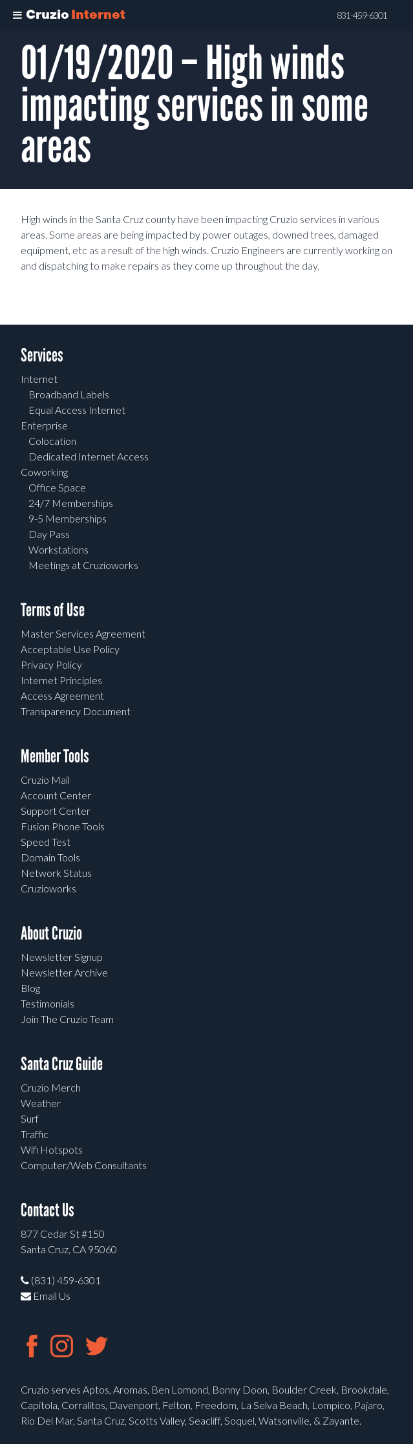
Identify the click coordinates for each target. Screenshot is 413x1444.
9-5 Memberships (67, 518)
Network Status (56, 873)
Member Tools (55, 756)
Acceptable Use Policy (70, 649)
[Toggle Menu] (17, 15)
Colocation (52, 441)
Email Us (45, 1295)
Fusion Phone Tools (63, 826)
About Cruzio (51, 933)
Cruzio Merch (51, 1087)
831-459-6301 (362, 15)
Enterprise (44, 425)
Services (42, 355)
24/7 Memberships (70, 503)
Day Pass (49, 534)
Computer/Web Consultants (84, 1165)
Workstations (58, 549)
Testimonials (47, 1003)
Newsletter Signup (62, 957)
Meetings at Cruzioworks (83, 565)
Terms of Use (53, 610)
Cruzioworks (48, 888)
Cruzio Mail (45, 779)
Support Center (55, 810)
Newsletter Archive (64, 972)
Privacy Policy (51, 664)
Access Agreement (62, 695)
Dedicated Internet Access (88, 456)
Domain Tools (50, 857)
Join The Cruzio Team (67, 1019)
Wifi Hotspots (52, 1149)
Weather (41, 1103)
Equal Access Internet (76, 410)
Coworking (44, 472)
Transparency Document (76, 711)
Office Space (57, 487)
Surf (30, 1118)
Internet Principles (61, 680)
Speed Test (45, 841)
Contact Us (47, 1210)
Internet (39, 378)
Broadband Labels (68, 394)
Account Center (56, 795)
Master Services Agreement (83, 633)
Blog (30, 988)
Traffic (34, 1134)
